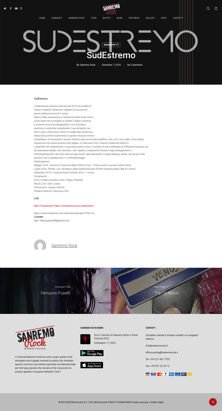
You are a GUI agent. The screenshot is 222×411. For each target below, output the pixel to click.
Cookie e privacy (140, 402)
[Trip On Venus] (166, 291)
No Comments (135, 64)
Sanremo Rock (87, 64)
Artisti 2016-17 (111, 45)
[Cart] (216, 8)
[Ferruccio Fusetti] (55, 291)
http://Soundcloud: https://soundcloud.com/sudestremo (64, 205)
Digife (161, 402)
